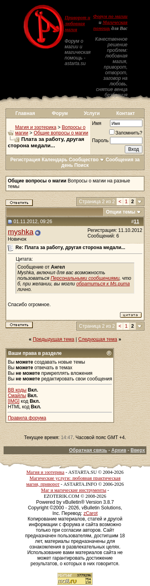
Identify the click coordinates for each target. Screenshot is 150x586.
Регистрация (25, 159)
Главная (25, 113)
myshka (20, 232)
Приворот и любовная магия (77, 23)
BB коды (17, 390)
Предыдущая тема (53, 339)
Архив (118, 450)
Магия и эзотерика (35, 127)
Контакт (125, 113)
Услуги (92, 113)
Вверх (137, 450)
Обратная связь (88, 450)
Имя (96, 123)
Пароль (100, 140)
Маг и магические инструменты (73, 490)
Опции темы (121, 212)
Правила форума (27, 418)
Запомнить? (125, 133)
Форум (60, 113)
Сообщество (86, 159)
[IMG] (13, 401)
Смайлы (17, 395)
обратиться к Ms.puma (103, 284)
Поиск (81, 165)
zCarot (91, 513)
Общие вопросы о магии (61, 133)
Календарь (55, 159)
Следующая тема (97, 339)
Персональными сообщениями (84, 278)
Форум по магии (110, 16)
